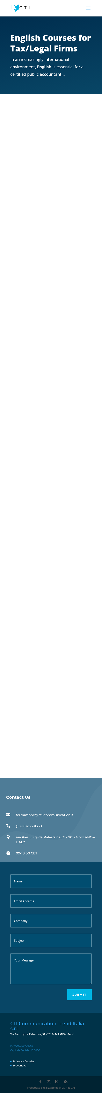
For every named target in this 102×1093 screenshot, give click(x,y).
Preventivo (20, 1065)
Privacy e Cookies (23, 1061)
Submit (79, 995)
